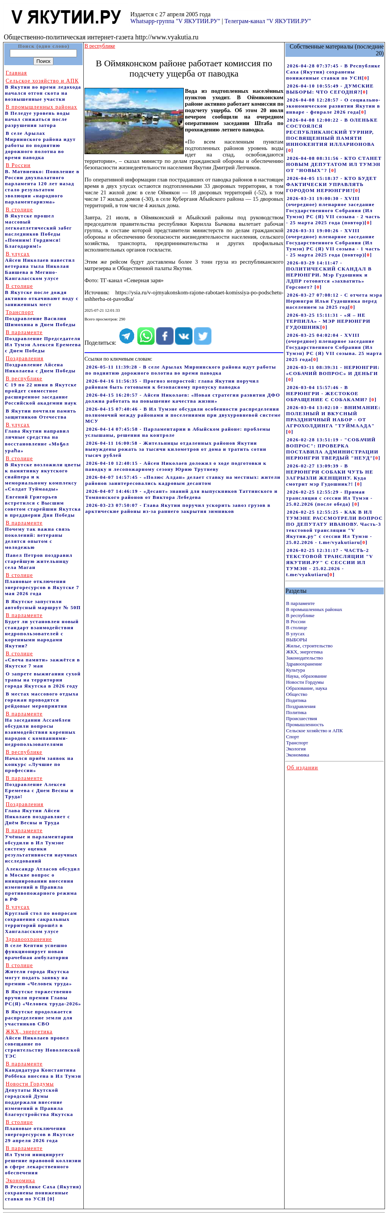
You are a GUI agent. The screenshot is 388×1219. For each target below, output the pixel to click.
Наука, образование (306, 676)
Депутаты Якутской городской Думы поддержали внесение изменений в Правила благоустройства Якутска (39, 1099)
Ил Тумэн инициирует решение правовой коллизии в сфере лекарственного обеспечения (43, 1160)
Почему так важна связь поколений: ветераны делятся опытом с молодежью (37, 535)
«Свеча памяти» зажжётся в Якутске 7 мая (42, 660)
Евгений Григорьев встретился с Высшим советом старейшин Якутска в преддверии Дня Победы (43, 506)
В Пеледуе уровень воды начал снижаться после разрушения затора (41, 116)
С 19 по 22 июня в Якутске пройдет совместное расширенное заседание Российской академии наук (41, 391)
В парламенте (300, 603)
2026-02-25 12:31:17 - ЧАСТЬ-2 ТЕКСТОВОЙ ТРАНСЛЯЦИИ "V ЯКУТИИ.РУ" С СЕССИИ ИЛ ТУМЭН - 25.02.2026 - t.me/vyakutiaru (329, 562)
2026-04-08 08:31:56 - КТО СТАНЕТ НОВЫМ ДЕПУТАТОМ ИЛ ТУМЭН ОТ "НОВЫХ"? (334, 164)
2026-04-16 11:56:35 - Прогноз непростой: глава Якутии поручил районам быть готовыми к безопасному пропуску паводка (172, 384)
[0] (51, 1199)
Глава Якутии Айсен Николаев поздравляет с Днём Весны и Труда (37, 813)
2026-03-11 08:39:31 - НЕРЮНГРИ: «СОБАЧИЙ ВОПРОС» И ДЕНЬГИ (333, 370)
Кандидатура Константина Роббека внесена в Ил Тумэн (43, 1070)
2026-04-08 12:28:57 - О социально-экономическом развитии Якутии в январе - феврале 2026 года (333, 106)
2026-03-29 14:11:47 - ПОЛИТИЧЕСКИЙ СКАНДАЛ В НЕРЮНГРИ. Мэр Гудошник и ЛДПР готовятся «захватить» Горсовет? (329, 275)
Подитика (296, 700)
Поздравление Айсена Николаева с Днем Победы (40, 365)
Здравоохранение (304, 664)
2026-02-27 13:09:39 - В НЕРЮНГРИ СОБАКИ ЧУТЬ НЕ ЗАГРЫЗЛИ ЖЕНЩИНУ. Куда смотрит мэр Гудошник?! (329, 475)
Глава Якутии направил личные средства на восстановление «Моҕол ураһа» (37, 437)
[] (365, 78)
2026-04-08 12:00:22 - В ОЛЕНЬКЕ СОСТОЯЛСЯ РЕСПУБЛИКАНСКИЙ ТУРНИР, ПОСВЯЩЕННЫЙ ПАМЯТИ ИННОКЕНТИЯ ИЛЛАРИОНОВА (332, 132)
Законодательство (304, 658)
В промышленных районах (314, 609)
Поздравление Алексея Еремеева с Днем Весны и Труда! (39, 787)
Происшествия (301, 718)
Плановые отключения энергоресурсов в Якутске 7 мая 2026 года (42, 584)
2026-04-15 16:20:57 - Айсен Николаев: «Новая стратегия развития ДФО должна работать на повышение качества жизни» (182, 398)
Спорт (292, 736)
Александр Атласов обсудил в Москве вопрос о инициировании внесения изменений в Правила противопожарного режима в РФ (42, 884)
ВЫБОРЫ (296, 639)
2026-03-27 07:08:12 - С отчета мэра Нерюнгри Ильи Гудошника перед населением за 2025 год (334, 301)
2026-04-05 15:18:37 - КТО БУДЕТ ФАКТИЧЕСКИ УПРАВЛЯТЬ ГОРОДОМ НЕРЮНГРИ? (331, 184)
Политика (296, 712)
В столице (296, 627)
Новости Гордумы (305, 682)
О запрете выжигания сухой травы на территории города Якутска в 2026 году (43, 680)
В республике (300, 615)
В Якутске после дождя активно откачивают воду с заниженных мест (41, 295)
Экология (296, 749)
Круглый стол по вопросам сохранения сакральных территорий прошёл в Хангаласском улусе (41, 919)
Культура (295, 670)
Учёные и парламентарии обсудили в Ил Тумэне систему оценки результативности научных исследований (41, 846)
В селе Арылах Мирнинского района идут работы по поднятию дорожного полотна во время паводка (40, 145)
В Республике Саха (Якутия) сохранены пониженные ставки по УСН (43, 1190)
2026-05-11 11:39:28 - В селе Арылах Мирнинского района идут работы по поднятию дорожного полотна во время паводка (180, 370)
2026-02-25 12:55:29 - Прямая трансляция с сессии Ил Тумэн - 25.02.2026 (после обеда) (329, 498)
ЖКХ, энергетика (304, 652)
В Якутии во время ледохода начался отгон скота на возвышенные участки (43, 90)
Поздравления (301, 706)
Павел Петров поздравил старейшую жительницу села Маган (38, 561)
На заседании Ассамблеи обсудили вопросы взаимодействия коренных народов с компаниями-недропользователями (40, 729)
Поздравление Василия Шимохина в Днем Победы (40, 318)
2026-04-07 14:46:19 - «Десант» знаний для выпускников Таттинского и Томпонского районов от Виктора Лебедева (181, 494)
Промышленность (305, 724)
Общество (296, 694)
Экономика (297, 755)
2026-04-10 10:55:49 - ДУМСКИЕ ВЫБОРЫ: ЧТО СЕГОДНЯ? (330, 89)
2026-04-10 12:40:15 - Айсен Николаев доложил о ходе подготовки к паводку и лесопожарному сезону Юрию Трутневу (176, 466)
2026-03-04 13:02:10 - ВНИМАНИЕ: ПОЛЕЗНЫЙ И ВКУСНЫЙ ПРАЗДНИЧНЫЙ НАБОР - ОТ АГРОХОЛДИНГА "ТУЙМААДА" (333, 416)
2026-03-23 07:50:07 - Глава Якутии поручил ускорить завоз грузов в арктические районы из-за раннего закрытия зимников (178, 508)
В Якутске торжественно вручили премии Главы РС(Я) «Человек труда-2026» (43, 997)
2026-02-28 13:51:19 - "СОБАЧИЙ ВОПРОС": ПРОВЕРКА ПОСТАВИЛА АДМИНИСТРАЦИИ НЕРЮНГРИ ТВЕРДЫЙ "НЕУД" (332, 449)
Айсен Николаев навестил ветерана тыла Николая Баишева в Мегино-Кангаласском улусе (40, 266)
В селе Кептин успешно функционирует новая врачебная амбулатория (37, 948)
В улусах (295, 633)
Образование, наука (306, 688)
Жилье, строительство (309, 646)
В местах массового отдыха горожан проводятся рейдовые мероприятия (41, 700)
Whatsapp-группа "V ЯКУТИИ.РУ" (175, 21)
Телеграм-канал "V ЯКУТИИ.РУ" (267, 21)
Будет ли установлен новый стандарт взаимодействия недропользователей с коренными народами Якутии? (42, 631)
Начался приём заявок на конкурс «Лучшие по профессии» (39, 761)
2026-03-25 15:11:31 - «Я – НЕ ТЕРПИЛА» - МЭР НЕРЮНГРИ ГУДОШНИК (328, 321)
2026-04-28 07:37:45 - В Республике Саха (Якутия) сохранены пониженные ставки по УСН (333, 72)
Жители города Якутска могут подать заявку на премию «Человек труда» (38, 974)
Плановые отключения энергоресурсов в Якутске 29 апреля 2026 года (40, 1131)
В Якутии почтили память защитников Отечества (40, 414)
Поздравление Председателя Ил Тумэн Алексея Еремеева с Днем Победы (43, 341)
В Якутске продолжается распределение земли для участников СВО (39, 1018)
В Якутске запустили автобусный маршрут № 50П (43, 604)
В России (295, 621)
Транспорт (297, 742)
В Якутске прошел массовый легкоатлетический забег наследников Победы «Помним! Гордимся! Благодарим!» (38, 228)
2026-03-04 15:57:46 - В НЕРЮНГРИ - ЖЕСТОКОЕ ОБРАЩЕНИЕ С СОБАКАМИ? (327, 393)
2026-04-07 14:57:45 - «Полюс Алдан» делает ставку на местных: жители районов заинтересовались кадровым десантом (182, 480)
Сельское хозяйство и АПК (314, 730)
